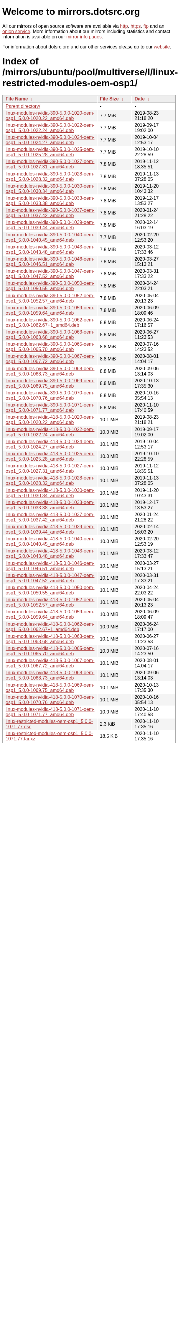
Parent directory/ (23, 106)
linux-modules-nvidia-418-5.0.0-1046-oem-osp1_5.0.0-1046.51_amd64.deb (50, 566)
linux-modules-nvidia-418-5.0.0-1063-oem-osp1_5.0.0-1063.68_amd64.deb (50, 639)
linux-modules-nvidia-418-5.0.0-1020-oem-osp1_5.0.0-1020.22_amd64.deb (50, 420)
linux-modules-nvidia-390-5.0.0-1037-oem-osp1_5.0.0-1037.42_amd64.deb (50, 213)
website (162, 46)
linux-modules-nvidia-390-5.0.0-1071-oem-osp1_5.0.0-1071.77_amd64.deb (50, 407)
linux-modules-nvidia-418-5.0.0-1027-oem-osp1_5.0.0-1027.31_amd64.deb (50, 468)
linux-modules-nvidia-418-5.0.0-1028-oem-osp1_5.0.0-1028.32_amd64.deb (50, 480)
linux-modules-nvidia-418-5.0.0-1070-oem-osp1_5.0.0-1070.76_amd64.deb (50, 700)
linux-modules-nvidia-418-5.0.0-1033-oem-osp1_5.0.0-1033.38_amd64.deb (50, 505)
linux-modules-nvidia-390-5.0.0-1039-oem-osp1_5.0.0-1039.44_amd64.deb (50, 225)
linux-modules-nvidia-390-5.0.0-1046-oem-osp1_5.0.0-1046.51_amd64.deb (50, 261)
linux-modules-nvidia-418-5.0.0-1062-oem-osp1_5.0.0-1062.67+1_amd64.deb (50, 627)
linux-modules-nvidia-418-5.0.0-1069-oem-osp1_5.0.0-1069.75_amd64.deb (50, 687)
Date (139, 98)
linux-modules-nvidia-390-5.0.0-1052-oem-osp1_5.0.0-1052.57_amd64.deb (50, 298)
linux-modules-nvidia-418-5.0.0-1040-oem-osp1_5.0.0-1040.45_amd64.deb (50, 541)
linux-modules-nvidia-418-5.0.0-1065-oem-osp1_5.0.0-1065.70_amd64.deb (50, 651)
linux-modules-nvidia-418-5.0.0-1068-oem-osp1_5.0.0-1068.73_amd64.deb (50, 675)
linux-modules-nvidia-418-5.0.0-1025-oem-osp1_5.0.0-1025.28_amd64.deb (50, 456)
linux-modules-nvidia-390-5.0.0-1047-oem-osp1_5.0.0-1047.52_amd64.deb (50, 274)
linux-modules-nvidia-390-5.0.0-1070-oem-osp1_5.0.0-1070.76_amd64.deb (50, 395)
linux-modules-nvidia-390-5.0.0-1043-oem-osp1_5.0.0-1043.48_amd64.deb (50, 249)
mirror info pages (84, 36)
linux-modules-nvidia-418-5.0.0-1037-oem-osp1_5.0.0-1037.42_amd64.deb (50, 517)
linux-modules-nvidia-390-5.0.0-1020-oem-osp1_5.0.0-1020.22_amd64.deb (50, 115)
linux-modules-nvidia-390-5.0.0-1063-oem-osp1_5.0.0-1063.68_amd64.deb (50, 334)
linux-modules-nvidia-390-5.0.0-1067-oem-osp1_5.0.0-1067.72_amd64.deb (50, 359)
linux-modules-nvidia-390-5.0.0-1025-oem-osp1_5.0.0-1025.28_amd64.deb (50, 152)
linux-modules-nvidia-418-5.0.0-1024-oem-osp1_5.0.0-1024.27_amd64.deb (50, 444)
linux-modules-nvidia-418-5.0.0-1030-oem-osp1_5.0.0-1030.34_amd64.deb (50, 493)
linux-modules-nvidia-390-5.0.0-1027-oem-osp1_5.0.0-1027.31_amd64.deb (50, 164)
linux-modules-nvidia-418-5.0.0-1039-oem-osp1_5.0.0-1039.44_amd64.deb (50, 529)
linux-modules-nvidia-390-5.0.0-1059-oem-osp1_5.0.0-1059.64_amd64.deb (50, 310)
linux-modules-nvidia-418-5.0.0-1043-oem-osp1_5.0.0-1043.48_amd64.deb (50, 553)
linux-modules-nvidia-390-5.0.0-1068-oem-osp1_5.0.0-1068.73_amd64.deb (50, 371)
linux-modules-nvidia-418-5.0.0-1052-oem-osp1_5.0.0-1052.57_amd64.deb (50, 602)
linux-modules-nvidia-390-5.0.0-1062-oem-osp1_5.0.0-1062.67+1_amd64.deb (50, 322)
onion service (16, 31)
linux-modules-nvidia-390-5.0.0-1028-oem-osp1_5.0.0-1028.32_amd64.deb (50, 176)
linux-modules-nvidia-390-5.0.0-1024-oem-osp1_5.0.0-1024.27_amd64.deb (50, 140)
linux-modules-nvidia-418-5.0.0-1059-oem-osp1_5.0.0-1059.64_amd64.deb (50, 614)
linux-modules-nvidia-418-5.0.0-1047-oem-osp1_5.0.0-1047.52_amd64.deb (50, 578)
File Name (17, 98)
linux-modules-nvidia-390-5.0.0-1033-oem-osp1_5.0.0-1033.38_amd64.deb (50, 201)
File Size (109, 98)
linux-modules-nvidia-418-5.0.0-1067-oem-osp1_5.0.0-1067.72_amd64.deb (50, 663)
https (136, 26)
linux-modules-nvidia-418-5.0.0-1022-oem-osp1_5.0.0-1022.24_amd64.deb (50, 432)
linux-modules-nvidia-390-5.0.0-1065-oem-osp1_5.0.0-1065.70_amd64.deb (50, 347)
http (124, 26)
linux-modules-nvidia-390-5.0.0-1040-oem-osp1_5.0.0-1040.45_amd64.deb (50, 237)
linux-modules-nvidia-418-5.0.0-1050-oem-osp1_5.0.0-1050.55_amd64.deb (50, 590)
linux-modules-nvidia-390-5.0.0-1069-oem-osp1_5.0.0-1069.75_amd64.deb (50, 383)
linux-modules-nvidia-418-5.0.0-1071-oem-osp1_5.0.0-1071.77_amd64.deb (50, 712)
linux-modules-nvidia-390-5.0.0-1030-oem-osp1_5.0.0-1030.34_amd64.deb (50, 188)
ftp (146, 26)
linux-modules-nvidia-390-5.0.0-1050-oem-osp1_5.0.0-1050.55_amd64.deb (50, 286)
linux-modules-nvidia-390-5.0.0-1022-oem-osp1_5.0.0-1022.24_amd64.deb (50, 128)
